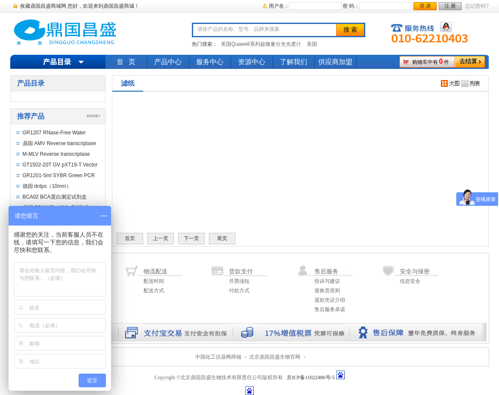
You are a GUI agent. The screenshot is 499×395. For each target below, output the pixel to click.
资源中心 (251, 61)
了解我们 (293, 61)
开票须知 (239, 281)
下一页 (191, 238)
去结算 (468, 61)
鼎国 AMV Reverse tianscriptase (59, 143)
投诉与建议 (327, 281)
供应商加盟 (335, 61)
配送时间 (154, 281)
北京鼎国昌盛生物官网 (274, 357)
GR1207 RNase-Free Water (54, 133)
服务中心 (209, 61)
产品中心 (168, 61)
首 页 (126, 61)
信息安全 (410, 281)
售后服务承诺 (329, 309)
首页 (130, 238)
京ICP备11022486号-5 (311, 377)
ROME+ (93, 116)
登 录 (425, 6)
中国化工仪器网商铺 (218, 357)
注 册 (450, 6)
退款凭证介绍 (329, 300)
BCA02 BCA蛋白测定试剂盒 (55, 197)
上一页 (160, 238)
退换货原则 (327, 291)
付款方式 (239, 291)
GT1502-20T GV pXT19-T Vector (60, 165)
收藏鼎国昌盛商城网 (43, 6)
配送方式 (154, 291)
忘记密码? (477, 6)
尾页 (222, 238)
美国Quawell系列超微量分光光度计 (261, 44)
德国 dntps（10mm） (47, 186)
